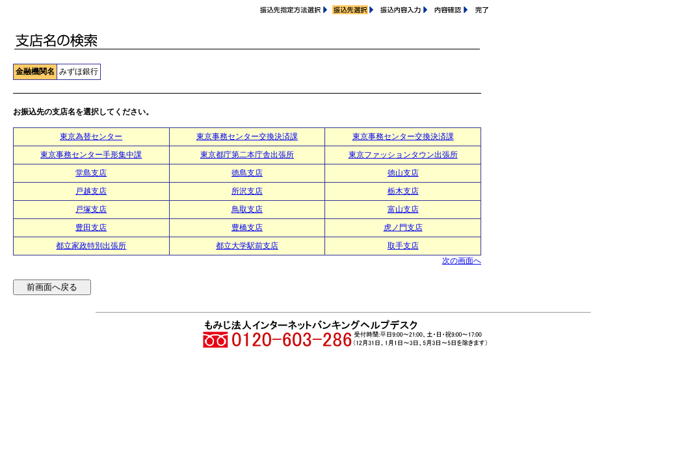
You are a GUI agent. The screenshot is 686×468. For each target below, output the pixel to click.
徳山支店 (403, 172)
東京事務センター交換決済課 (247, 136)
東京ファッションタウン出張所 (403, 154)
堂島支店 (91, 172)
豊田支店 (91, 227)
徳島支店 (247, 172)
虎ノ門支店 (403, 227)
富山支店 (403, 209)
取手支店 (403, 245)
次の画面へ (461, 260)
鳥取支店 (247, 209)
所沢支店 (247, 191)
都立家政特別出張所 (91, 245)
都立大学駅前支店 (247, 245)
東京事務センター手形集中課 (91, 154)
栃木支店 (403, 191)
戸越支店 (91, 191)
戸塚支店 (91, 209)
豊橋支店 (247, 227)
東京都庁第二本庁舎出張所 (247, 154)
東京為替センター (91, 136)
